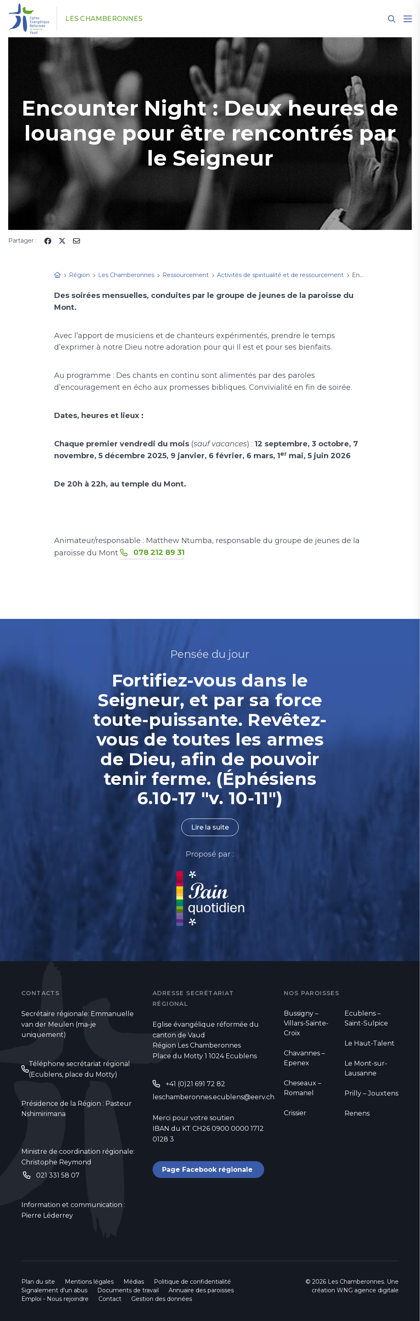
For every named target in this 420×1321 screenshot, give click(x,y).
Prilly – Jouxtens (371, 1093)
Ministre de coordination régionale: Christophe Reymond (78, 1157)
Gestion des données (161, 1299)
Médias (133, 1281)
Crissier (295, 1113)
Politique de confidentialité (192, 1281)
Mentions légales (89, 1281)
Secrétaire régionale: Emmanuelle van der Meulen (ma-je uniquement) (77, 1024)
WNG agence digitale (368, 1290)
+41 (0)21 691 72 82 (195, 1084)
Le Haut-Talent (370, 1043)
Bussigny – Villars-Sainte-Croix (306, 1023)
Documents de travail (128, 1290)
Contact (109, 1299)
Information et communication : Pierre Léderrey (73, 1210)
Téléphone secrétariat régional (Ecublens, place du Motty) (79, 1069)
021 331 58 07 (58, 1175)
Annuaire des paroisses (201, 1290)
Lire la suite (210, 827)
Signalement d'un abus (54, 1290)
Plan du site (38, 1281)
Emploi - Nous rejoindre (55, 1299)
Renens (357, 1113)
